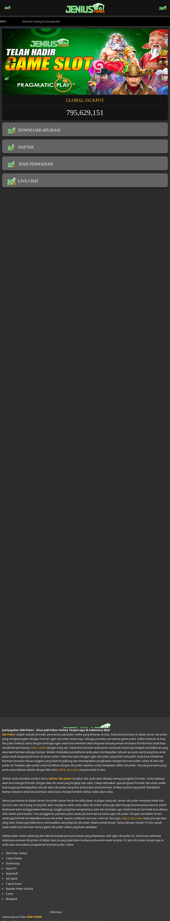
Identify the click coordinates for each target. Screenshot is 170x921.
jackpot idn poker (132, 818)
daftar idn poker (68, 770)
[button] (9, 61)
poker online (38, 748)
